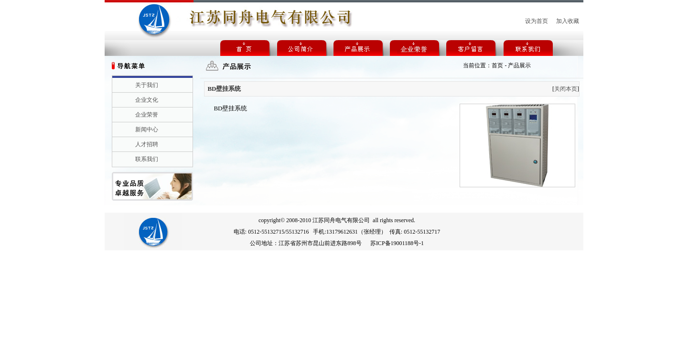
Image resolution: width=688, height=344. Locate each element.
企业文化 (146, 100)
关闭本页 (565, 89)
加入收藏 (567, 21)
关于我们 (146, 85)
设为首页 (536, 21)
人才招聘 (146, 144)
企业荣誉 (146, 114)
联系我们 (146, 159)
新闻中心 (146, 129)
